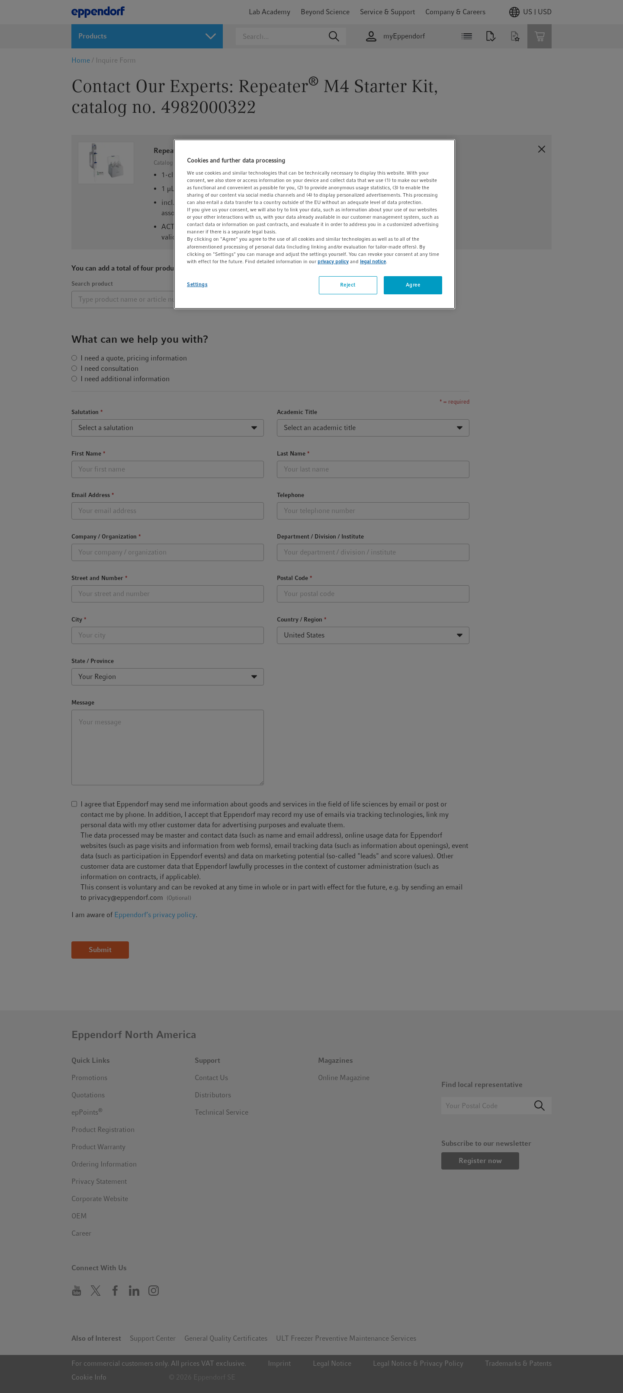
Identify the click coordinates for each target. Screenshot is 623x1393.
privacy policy (333, 261)
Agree (413, 285)
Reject (347, 285)
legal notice (373, 261)
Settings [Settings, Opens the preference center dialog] (197, 284)
